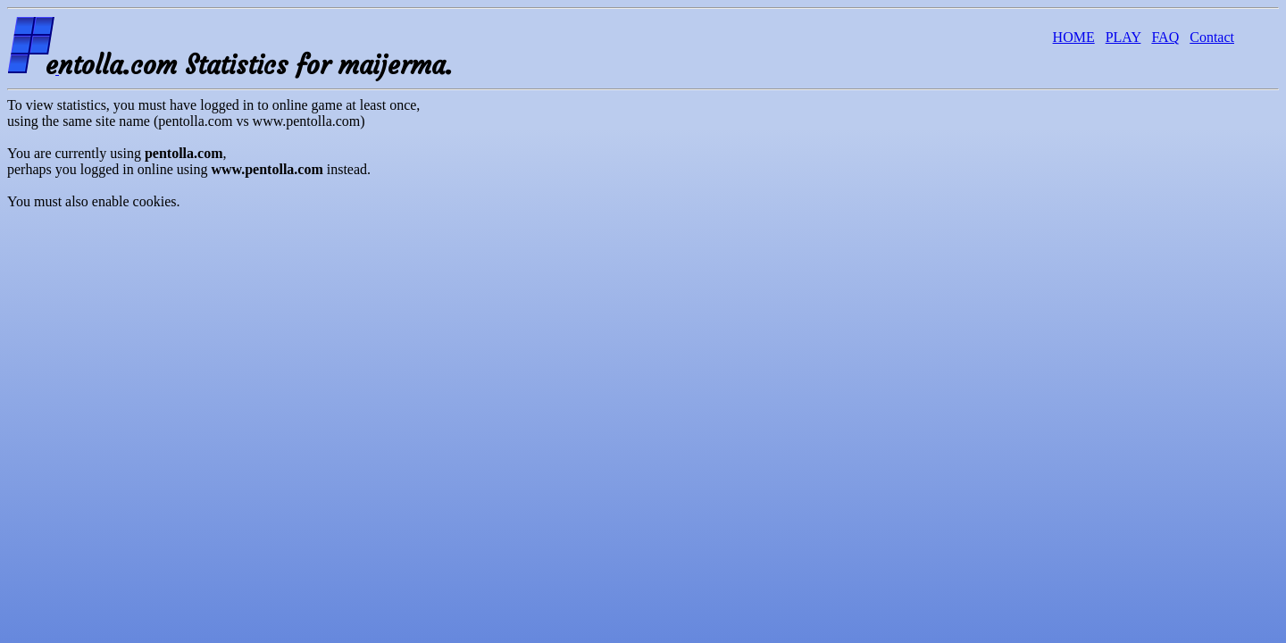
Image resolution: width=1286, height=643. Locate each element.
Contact (1212, 37)
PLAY (1123, 37)
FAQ (1165, 37)
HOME (1074, 37)
